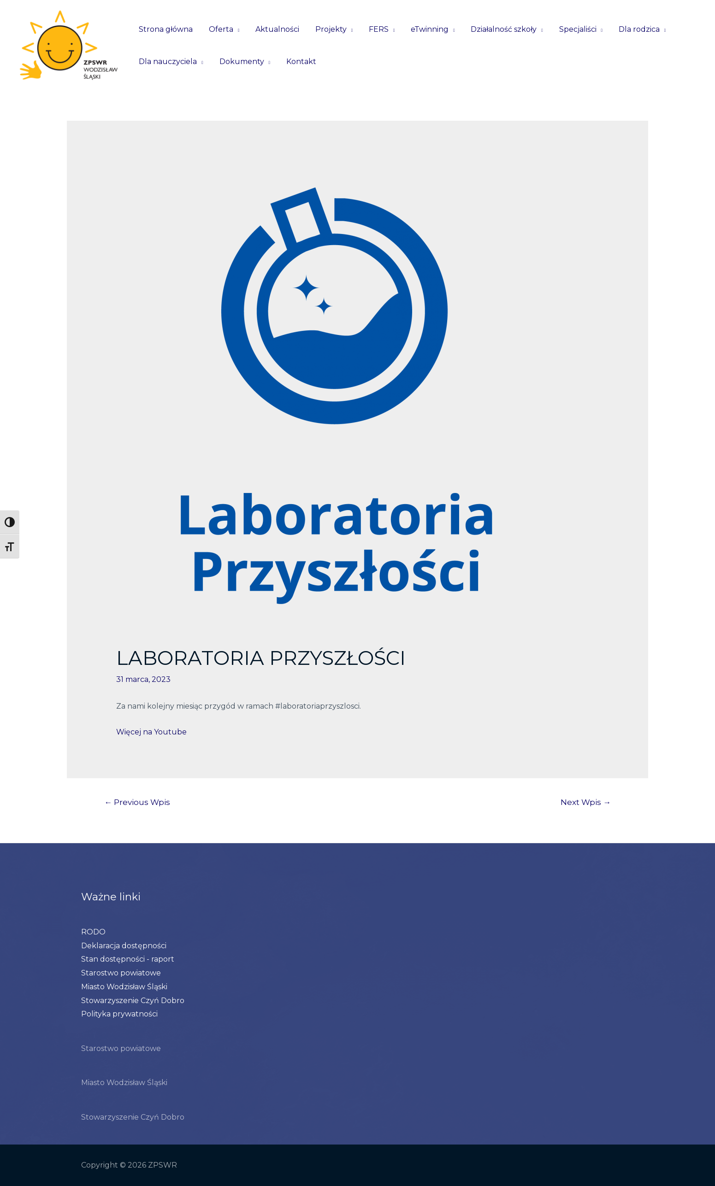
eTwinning (423, 29)
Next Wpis (586, 802)
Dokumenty (240, 61)
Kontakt (298, 61)
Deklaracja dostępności (123, 945)
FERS (373, 29)
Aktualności (274, 29)
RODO (93, 932)
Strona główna (165, 29)
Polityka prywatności (119, 1014)
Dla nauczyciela (167, 61)
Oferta (219, 29)
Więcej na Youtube (151, 732)
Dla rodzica (628, 29)
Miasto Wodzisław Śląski (124, 986)
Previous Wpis (137, 802)
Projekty (327, 29)
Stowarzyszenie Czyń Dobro (132, 1000)
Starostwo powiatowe (121, 973)
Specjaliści (568, 29)
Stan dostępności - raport (127, 959)
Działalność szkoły (496, 29)
